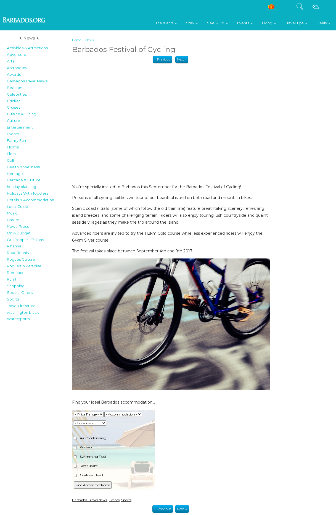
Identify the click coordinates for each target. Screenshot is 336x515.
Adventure (16, 54)
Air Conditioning (90, 438)
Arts (10, 61)
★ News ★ (29, 38)
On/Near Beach (89, 475)
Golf (10, 160)
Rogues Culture (21, 259)
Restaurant (86, 466)
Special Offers (20, 292)
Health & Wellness (23, 167)
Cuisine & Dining (21, 114)
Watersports (18, 319)
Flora (11, 153)
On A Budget (19, 233)
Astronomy (17, 68)
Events (13, 134)
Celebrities (17, 94)
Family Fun (16, 140)
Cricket (13, 101)
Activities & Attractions (27, 48)
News (89, 40)
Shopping (16, 286)
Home (76, 40)
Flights (13, 147)
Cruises (13, 107)
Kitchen (83, 447)
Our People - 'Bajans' (26, 239)
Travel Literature (21, 306)
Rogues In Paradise (24, 266)
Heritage (15, 173)
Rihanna (14, 246)
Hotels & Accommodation (30, 200)
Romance (16, 272)
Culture (13, 120)
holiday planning (21, 186)
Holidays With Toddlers (27, 193)
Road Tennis (18, 252)
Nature (13, 220)
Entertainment (20, 127)
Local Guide (17, 206)
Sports (13, 299)
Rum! (11, 279)
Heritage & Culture (24, 180)
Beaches (15, 87)
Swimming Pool (90, 456)
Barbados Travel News (27, 81)
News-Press (18, 226)
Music (12, 213)
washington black (23, 312)
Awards (14, 74)
